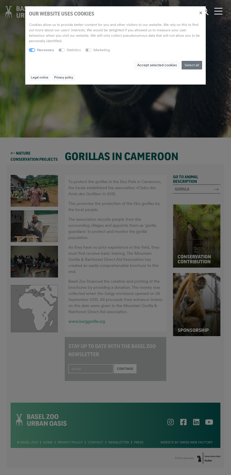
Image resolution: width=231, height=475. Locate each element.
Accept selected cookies (157, 65)
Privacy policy (63, 77)
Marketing (101, 50)
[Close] (201, 12)
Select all (192, 65)
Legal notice (39, 77)
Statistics (74, 50)
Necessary (45, 50)
